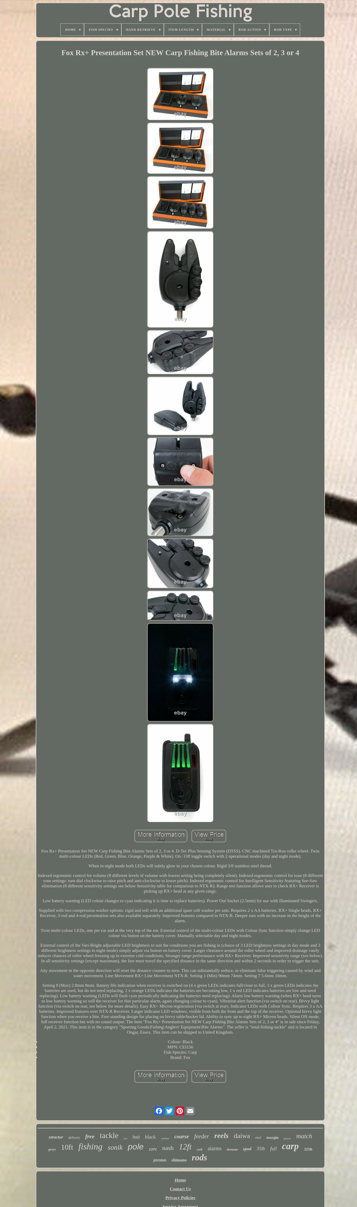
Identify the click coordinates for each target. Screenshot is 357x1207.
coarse (181, 1136)
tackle (109, 1135)
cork (200, 1149)
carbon (165, 1138)
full (273, 1148)
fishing (90, 1146)
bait (136, 1137)
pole (136, 1146)
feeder (201, 1136)
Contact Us (180, 1188)
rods (199, 1157)
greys (52, 1149)
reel (258, 1137)
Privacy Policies (180, 1197)
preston (159, 1160)
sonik (115, 1147)
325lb (308, 1149)
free (89, 1136)
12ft (185, 1146)
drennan (232, 1149)
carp (290, 1146)
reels (221, 1136)
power (287, 1138)
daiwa (242, 1136)
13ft (153, 1150)
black (150, 1137)
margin (272, 1137)
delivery (74, 1138)
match (304, 1136)
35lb (261, 1148)
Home (180, 1180)
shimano (179, 1160)
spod (247, 1148)
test (125, 1138)
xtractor (56, 1137)
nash (168, 1148)
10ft (67, 1147)
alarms (215, 1148)
